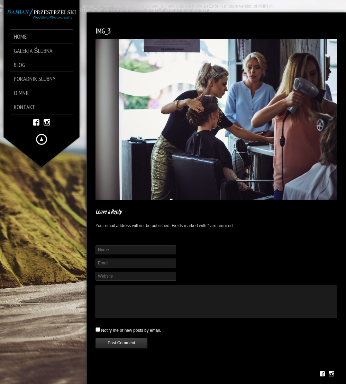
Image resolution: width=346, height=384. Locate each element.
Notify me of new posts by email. (131, 330)
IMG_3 (102, 31)
